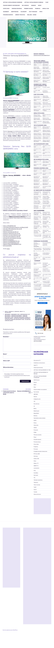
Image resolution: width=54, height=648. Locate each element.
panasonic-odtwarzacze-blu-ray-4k (11, 245)
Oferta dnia (36, 437)
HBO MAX (36, 406)
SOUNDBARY (6, 23)
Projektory (36, 458)
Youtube (35, 504)
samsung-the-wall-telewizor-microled (12, 250)
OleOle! (35, 439)
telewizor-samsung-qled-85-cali (10, 244)
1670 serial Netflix (7, 258)
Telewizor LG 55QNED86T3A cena (11, 253)
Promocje (11, 323)
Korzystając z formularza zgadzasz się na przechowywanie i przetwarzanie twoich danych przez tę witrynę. (17, 388)
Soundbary (36, 485)
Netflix (35, 432)
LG (34, 418)
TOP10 (40, 23)
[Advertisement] (42, 518)
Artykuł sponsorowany (38, 379)
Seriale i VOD (36, 470)
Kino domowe (36, 416)
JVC (34, 413)
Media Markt (36, 425)
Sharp (35, 473)
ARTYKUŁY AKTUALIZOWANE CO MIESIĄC (33, 14)
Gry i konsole (36, 404)
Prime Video (36, 456)
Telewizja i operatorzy (38, 492)
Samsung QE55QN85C (16, 327)
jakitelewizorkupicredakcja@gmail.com (42, 67)
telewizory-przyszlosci (8, 251)
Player (35, 449)
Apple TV (35, 377)
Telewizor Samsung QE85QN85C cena (14, 331)
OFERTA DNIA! (6, 20)
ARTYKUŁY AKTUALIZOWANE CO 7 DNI (42, 382)
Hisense (35, 408)
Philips (35, 444)
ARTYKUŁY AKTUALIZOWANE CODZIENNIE (12, 14)
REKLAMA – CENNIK (31, 27)
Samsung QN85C (9, 330)
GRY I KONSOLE (25, 17)
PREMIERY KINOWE (28, 20)
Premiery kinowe (37, 454)
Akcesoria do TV (37, 372)
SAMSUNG (33, 17)
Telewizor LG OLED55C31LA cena (11, 255)
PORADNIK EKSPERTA (8, 27)
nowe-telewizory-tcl (8, 242)
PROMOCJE (37, 20)
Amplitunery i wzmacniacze (39, 375)
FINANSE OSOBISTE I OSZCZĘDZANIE (11, 17)
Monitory (35, 428)
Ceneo (8, 261)
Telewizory (8, 324)
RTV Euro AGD (37, 466)
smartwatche (36, 480)
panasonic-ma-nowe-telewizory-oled (12, 247)
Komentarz (6, 349)
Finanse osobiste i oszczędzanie (40, 401)
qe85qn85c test (15, 326)
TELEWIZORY (24, 23)
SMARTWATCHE (14, 23)
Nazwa (5, 366)
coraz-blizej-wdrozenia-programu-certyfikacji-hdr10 (15, 239)
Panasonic (36, 442)
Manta (35, 420)
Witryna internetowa (8, 379)
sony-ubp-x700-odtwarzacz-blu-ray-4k (12, 241)
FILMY (47, 14)
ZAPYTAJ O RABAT (38, 353)
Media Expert (36, 423)
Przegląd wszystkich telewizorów (40, 463)
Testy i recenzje (37, 497)
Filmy (35, 399)
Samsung (10, 113)
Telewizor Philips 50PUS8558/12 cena (12, 256)
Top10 (35, 499)
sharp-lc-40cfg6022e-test (9, 238)
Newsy (6, 323)
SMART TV (22, 323)
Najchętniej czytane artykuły (39, 430)
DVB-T (35, 397)
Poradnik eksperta (37, 451)
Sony (35, 482)
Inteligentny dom (37, 411)
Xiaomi (35, 501)
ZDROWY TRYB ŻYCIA (20, 27)
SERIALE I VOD (45, 20)
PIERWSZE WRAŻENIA (17, 20)
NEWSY (39, 17)
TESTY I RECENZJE (33, 23)
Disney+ (35, 394)
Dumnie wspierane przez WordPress (10, 642)
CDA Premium (37, 392)
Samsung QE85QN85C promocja (22, 329)
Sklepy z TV (36, 475)
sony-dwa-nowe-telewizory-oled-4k (11, 248)
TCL (34, 489)
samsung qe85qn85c (16, 328)
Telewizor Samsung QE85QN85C (11, 187)
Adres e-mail (6, 373)
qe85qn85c (8, 326)
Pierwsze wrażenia (37, 447)
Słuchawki (36, 487)
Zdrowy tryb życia (37, 506)
